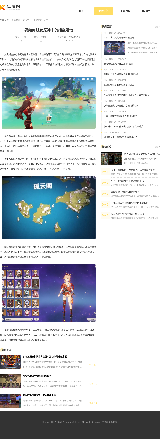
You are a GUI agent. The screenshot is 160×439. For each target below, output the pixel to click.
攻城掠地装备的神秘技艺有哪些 (119, 84)
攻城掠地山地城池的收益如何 (37, 376)
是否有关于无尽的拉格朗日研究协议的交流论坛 (127, 95)
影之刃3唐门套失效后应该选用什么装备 (142, 154)
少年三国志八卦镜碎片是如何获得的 (121, 105)
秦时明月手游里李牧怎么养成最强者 (121, 74)
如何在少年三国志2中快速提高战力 (121, 137)
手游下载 (125, 10)
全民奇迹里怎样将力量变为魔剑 (119, 63)
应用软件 (147, 10)
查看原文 (93, 364)
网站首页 (15, 20)
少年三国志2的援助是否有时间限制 (121, 116)
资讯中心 (103, 10)
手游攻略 (37, 20)
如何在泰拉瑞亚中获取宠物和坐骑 (39, 395)
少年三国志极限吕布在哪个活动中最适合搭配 (45, 356)
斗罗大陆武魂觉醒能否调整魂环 (119, 37)
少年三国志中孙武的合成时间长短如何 (129, 203)
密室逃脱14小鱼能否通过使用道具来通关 (123, 126)
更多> (157, 26)
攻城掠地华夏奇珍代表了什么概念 (127, 214)
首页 (81, 10)
